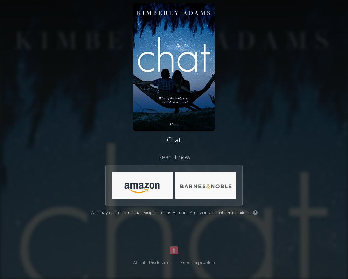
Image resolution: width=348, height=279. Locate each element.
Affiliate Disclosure (151, 262)
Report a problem (197, 262)
